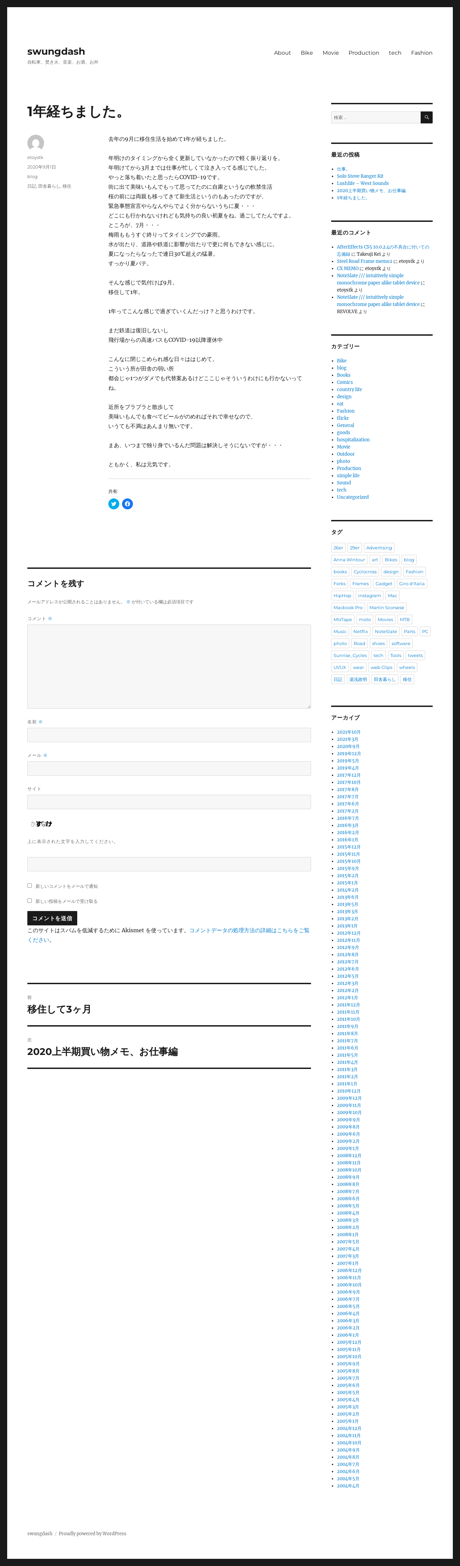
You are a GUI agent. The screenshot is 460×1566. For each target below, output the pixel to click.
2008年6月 (348, 1199)
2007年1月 (348, 1263)
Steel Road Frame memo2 (364, 261)
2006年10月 (349, 1285)
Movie (331, 53)
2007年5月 (348, 1242)
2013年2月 (347, 919)
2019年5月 (348, 761)
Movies (385, 619)
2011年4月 (347, 1062)
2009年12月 (349, 1098)
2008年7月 (348, 1191)
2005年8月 (348, 1371)
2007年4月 (348, 1249)
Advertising (379, 547)
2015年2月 (348, 876)
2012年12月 (349, 933)
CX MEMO (347, 268)
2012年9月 (348, 947)
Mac (392, 595)
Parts (409, 631)
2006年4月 (348, 1313)
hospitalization (353, 440)
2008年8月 (348, 1184)
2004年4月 (348, 1486)
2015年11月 (348, 854)
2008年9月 (348, 1177)
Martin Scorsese (386, 607)
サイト (34, 788)
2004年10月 (349, 1443)
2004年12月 (349, 1428)
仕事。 (343, 169)
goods (343, 433)
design (344, 397)
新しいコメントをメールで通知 (67, 886)
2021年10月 (349, 732)
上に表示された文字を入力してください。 (72, 841)
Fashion (422, 53)
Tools (395, 655)
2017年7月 (348, 797)
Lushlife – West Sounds (363, 183)
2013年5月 (347, 904)
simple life (348, 476)
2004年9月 (348, 1450)
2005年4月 (348, 1400)
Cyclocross (365, 571)
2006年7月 (348, 1299)
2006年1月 (348, 1335)
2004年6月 (348, 1471)
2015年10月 (349, 861)
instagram (369, 595)
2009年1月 (348, 1148)
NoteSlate (386, 631)
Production (364, 53)
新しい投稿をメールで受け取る (67, 901)
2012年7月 (348, 962)
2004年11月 (349, 1435)
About (282, 53)
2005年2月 (348, 1414)
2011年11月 (348, 1012)
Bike (307, 53)
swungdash (56, 51)
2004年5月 (348, 1479)
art (375, 559)
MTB (405, 619)
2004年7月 (348, 1464)
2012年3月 (347, 983)
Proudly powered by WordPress (92, 1534)
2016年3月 (348, 825)
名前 (35, 722)
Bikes (391, 559)
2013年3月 (347, 911)
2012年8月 (348, 955)
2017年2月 (348, 811)
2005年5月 (348, 1392)
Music (340, 631)
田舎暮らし (49, 186)
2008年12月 (349, 1156)
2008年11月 (349, 1163)
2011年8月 (347, 1033)
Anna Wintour (349, 559)
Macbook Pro (348, 607)
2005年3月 (348, 1407)
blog (32, 176)
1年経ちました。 (353, 198)
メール (37, 755)
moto (365, 619)
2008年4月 (348, 1213)
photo (343, 461)
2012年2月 (348, 990)
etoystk (35, 157)
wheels (407, 667)
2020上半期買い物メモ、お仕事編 (371, 190)
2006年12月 (349, 1270)
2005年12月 (349, 1342)
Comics (345, 382)
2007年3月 (348, 1256)
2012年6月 (348, 969)
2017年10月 (349, 782)
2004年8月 (348, 1457)
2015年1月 (347, 883)
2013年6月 (348, 897)
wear (358, 667)
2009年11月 (349, 1105)
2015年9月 (348, 868)
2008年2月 (348, 1227)
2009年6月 (348, 1134)
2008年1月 (348, 1234)
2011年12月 (348, 1005)
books (340, 571)
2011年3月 (347, 1069)
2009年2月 (348, 1141)
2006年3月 (348, 1321)
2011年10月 (348, 1019)
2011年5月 (347, 1055)
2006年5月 (348, 1306)
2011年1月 (347, 1084)
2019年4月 (348, 768)
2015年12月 (349, 847)
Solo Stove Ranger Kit (360, 176)
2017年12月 (349, 775)
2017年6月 (348, 804)
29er (355, 547)
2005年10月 (349, 1357)
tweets (415, 655)
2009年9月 (348, 1120)
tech (395, 53)
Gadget (384, 583)
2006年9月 (348, 1292)
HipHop (342, 595)
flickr (343, 418)
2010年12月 (349, 1091)
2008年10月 (349, 1170)
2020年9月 (348, 746)
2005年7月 (348, 1378)
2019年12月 (349, 754)
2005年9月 (348, 1364)
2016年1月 (347, 840)
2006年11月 (349, 1278)
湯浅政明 (358, 679)
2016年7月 (348, 818)
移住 (67, 186)
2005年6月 (348, 1385)
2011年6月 (347, 1048)
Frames (360, 583)
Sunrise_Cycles (350, 655)
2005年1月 (348, 1421)
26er (338, 547)
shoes (378, 643)
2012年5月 (348, 976)
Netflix (360, 631)
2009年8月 (348, 1127)
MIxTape (343, 619)
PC (425, 631)
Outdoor (346, 454)
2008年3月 (348, 1220)
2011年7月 (347, 1041)
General (345, 425)
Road (359, 643)
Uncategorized (353, 497)
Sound (344, 483)
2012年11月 (348, 940)
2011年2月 (347, 1077)
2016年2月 (348, 832)
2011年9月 (347, 1026)
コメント (40, 618)
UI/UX (340, 667)
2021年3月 (347, 739)
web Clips (381, 667)
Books (344, 375)
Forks (340, 583)
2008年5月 (348, 1206)
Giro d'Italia (412, 583)
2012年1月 (347, 998)
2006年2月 (348, 1328)
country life (349, 389)
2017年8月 (348, 789)
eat (340, 404)
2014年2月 (348, 890)
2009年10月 (349, 1112)
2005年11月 (349, 1349)
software (401, 643)
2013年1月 (347, 926)
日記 (31, 186)
